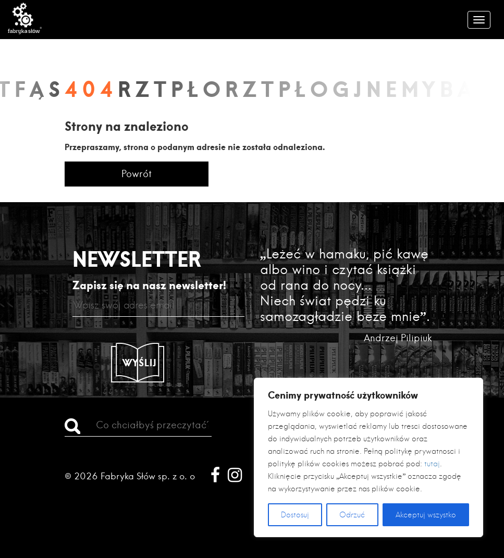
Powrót (136, 174)
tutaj (432, 463)
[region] (368, 457)
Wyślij (139, 362)
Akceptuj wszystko (426, 514)
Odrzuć (352, 514)
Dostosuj (295, 514)
